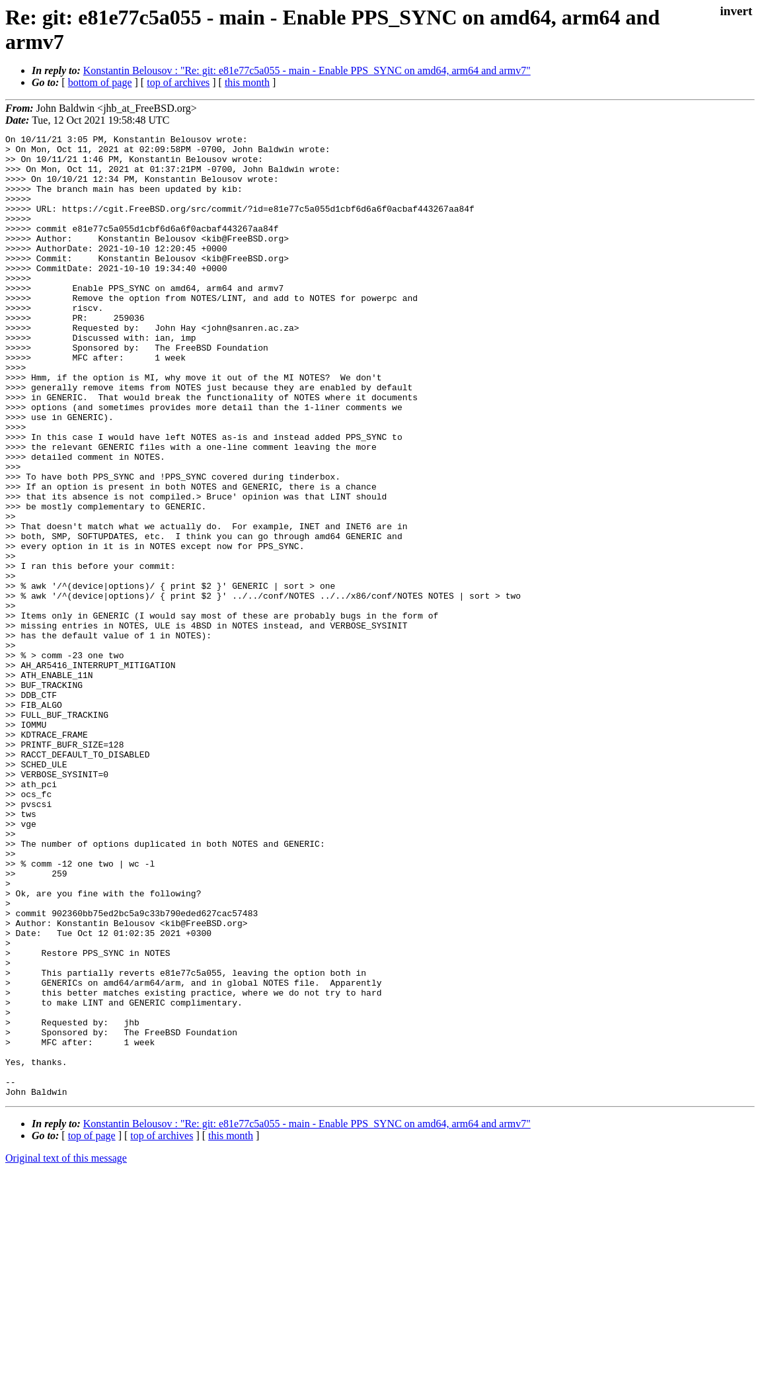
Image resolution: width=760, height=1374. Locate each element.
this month (247, 82)
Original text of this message (66, 1350)
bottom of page (100, 82)
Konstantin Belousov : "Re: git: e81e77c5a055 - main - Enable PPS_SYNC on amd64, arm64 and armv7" (307, 70)
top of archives (178, 82)
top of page (92, 1328)
